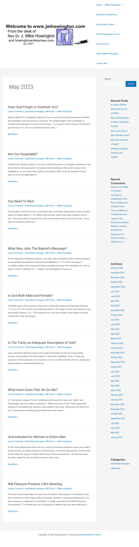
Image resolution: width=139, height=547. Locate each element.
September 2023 (118, 370)
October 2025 (117, 290)
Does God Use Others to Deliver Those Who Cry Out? (120, 122)
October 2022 (117, 422)
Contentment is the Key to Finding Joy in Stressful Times (120, 207)
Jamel (114, 223)
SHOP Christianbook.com (107, 34)
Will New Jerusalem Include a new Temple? (120, 157)
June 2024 (116, 332)
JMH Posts (53, 111)
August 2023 (117, 375)
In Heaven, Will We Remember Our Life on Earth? (120, 109)
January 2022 (117, 445)
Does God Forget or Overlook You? (35, 107)
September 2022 (118, 426)
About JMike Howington (107, 53)
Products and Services (106, 14)
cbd (112, 191)
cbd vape (115, 199)
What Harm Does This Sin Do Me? (35, 390)
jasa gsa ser (116, 242)
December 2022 (118, 412)
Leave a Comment (16, 111)
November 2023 (118, 361)
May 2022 (115, 441)
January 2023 (117, 408)
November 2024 (118, 318)
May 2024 (115, 337)
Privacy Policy (102, 44)
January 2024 (117, 356)
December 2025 (118, 281)
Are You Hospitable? (24, 154)
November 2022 (118, 417)
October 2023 (117, 365)
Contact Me (101, 63)
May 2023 (115, 389)
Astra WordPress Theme (90, 534)
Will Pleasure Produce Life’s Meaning (37, 484)
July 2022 (115, 431)
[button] (121, 5)
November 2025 (118, 285)
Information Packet (106, 24)
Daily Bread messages (36, 111)
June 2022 (116, 436)
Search (108, 79)
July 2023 (115, 380)
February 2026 (117, 276)
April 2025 (115, 314)
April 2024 (115, 342)
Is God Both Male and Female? (32, 295)
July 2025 (115, 300)
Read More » (13, 134)
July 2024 (115, 328)
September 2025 (118, 295)
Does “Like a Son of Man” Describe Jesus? (120, 135)
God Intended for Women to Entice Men (39, 437)
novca (113, 215)
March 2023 (116, 398)
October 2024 (117, 323)
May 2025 (115, 309)
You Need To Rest (22, 201)
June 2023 (116, 384)
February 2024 (117, 351)
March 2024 (116, 346)
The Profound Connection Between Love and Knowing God (119, 230)
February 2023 (117, 403)
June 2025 (116, 304)
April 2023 (115, 394)
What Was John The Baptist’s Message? (40, 248)
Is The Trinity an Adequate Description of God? (45, 342)
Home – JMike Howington (109, 5)
